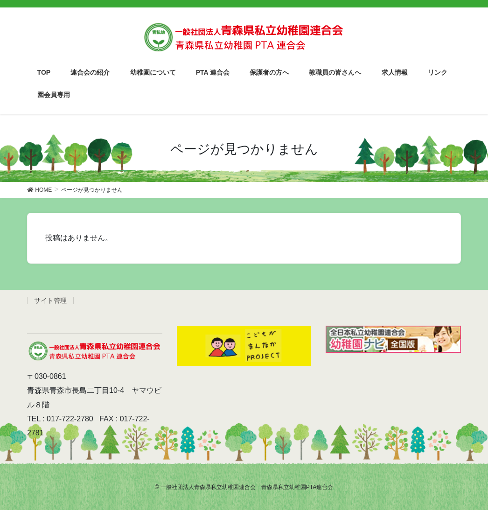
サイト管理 (50, 300)
